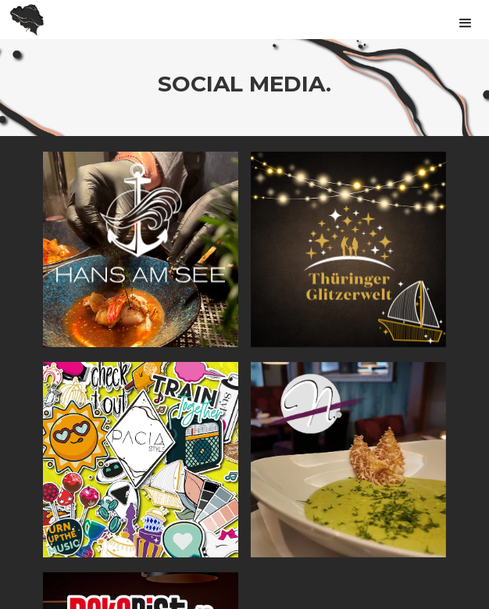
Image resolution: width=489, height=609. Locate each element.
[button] (465, 16)
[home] (23, 19)
